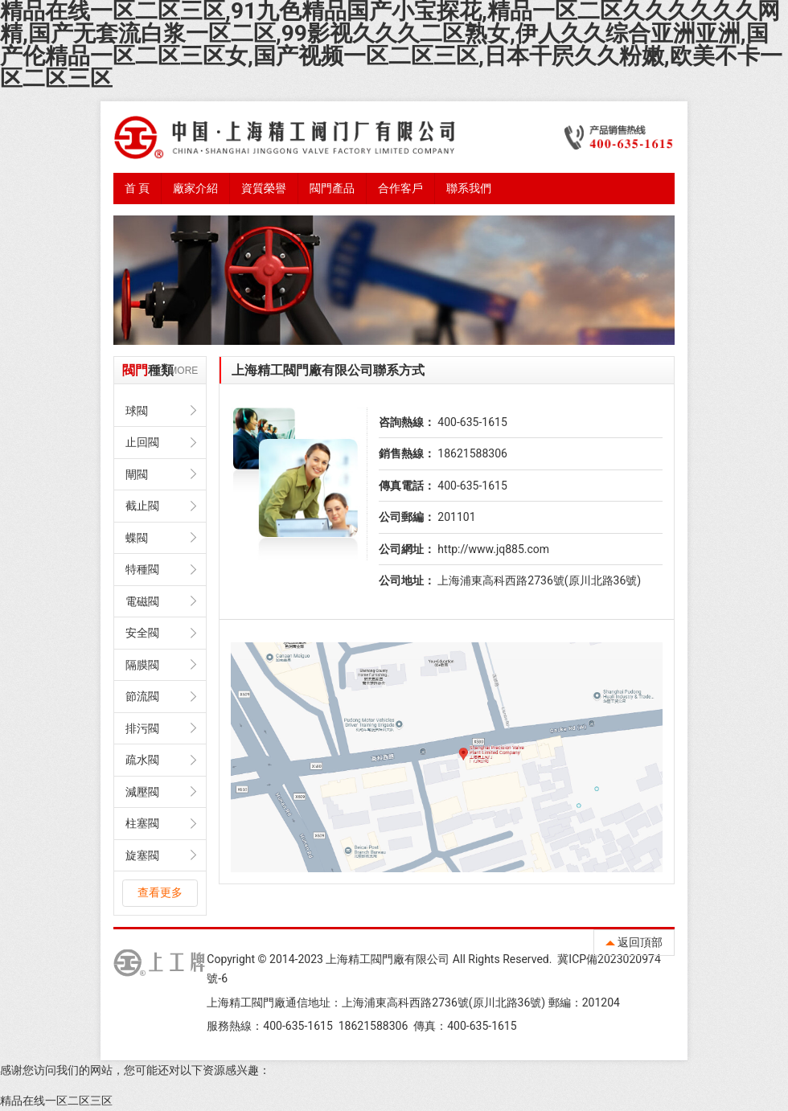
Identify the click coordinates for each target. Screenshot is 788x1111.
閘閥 (136, 474)
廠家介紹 (195, 188)
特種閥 (142, 569)
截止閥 (142, 505)
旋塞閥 (142, 855)
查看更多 (160, 892)
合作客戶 (400, 188)
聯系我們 (468, 188)
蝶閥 (136, 537)
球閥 (136, 410)
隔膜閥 (142, 664)
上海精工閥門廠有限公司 (387, 959)
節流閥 (142, 696)
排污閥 (142, 728)
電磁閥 (142, 601)
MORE (183, 370)
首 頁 (137, 188)
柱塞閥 (142, 823)
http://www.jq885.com (493, 549)
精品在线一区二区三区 (56, 1100)
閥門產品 (332, 188)
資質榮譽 (263, 188)
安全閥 (142, 632)
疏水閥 (142, 759)
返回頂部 (634, 942)
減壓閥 (142, 791)
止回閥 (142, 442)
